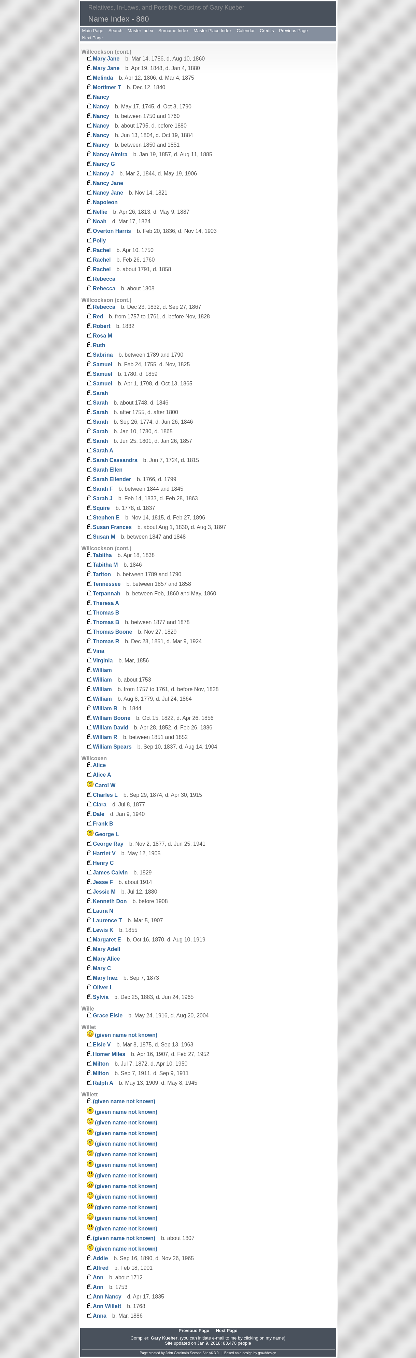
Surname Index (173, 30)
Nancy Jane (108, 183)
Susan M (104, 537)
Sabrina (103, 355)
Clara (99, 804)
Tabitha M (105, 565)
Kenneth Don (110, 901)
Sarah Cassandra (115, 460)
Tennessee (107, 584)
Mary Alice (106, 959)
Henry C (103, 863)
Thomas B (106, 613)
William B (105, 708)
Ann (98, 1277)
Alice (99, 765)
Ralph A (103, 1083)
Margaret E (107, 939)
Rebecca (104, 279)
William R (105, 737)
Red (98, 316)
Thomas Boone (112, 632)
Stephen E (106, 517)
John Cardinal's (177, 1353)
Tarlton (102, 574)
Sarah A (103, 450)
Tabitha (102, 555)
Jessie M (104, 892)
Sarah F (103, 489)
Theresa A (106, 603)
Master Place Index (212, 30)
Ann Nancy (107, 1297)
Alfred (101, 1268)
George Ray (108, 844)
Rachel (102, 250)
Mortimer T (107, 87)
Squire (101, 508)
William (102, 670)
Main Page (92, 30)
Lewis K (103, 930)
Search (116, 30)
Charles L (105, 795)
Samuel (102, 364)
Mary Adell (106, 949)
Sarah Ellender (112, 479)
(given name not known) (126, 1035)
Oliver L (103, 987)
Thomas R (106, 641)
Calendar (245, 30)
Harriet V (104, 853)
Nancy (101, 97)
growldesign (267, 1353)
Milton (101, 1064)
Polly (99, 240)
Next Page (92, 37)
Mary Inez (105, 978)
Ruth (99, 345)
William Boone (111, 718)
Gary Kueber (164, 1338)
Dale (98, 814)
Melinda (103, 78)
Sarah (100, 393)
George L (107, 834)
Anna (99, 1316)
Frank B (103, 824)
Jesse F (103, 882)
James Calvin (110, 872)
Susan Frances (112, 527)
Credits (267, 30)
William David (110, 727)
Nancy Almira (110, 154)
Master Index (140, 30)
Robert (102, 326)
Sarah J (103, 498)
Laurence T (107, 920)
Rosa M (102, 336)
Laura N (103, 911)
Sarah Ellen (108, 470)
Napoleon (105, 202)
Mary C (102, 968)
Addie (100, 1258)
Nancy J (103, 173)
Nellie (100, 212)
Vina (98, 651)
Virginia (103, 660)
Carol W (105, 785)
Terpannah (106, 593)
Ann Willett (107, 1306)
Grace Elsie (108, 1015)
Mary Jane (106, 59)
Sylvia (101, 997)
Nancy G (104, 164)
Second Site (199, 1353)
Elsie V (102, 1044)
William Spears (112, 747)
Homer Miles (109, 1054)
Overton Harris (112, 231)
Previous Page (293, 30)
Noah (99, 221)
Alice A (102, 775)
